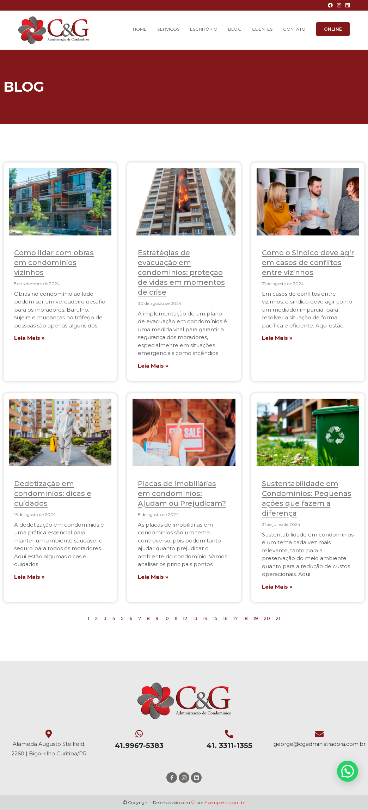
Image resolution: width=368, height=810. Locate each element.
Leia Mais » (29, 338)
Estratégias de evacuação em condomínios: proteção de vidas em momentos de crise (181, 272)
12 (185, 618)
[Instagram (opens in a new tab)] (339, 5)
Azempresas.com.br (224, 802)
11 (175, 618)
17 (235, 618)
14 (205, 618)
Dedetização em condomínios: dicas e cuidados (52, 493)
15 (215, 618)
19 (255, 618)
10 (166, 618)
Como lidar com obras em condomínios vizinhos (54, 262)
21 (278, 618)
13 (195, 618)
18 (245, 618)
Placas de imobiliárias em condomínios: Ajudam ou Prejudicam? (182, 493)
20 (267, 618)
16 (225, 618)
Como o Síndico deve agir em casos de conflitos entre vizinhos (308, 262)
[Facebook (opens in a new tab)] (330, 5)
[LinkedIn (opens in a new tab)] (346, 5)
